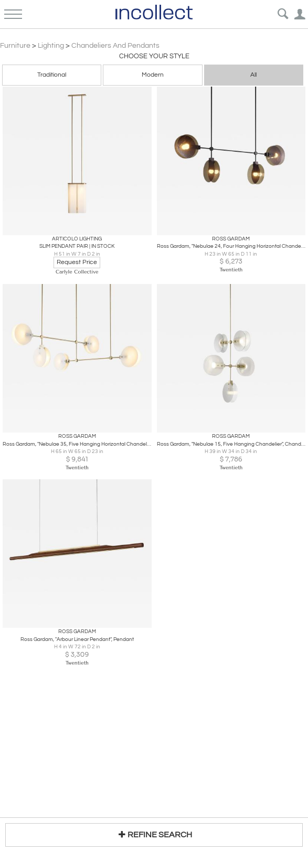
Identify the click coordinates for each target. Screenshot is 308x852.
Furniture (15, 45)
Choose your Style (154, 56)
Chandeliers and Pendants (115, 45)
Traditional (51, 74)
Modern (153, 74)
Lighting (51, 45)
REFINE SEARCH (154, 834)
